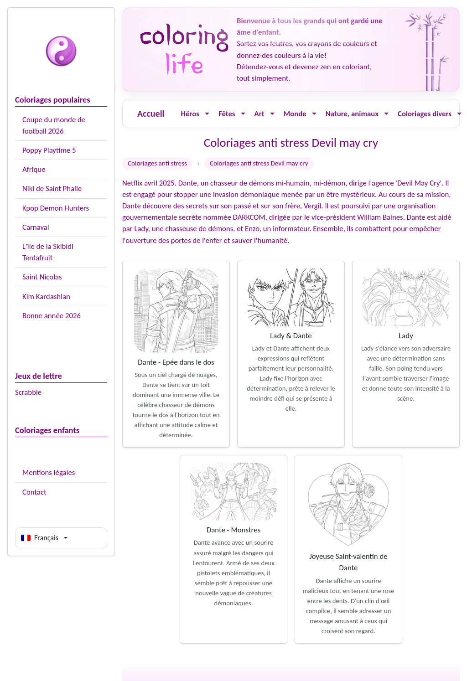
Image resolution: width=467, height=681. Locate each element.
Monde (295, 114)
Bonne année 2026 (51, 315)
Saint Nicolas (42, 277)
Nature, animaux (352, 114)
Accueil (150, 113)
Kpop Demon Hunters (55, 208)
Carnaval (35, 227)
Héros (190, 114)
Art (259, 114)
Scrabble (28, 392)
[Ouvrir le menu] (207, 114)
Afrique (34, 169)
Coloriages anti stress (157, 163)
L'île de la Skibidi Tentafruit (47, 252)
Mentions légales (48, 472)
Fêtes (226, 114)
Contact (34, 492)
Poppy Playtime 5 (49, 150)
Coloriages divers (424, 114)
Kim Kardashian (46, 296)
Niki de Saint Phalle (52, 188)
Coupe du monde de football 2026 (53, 125)
